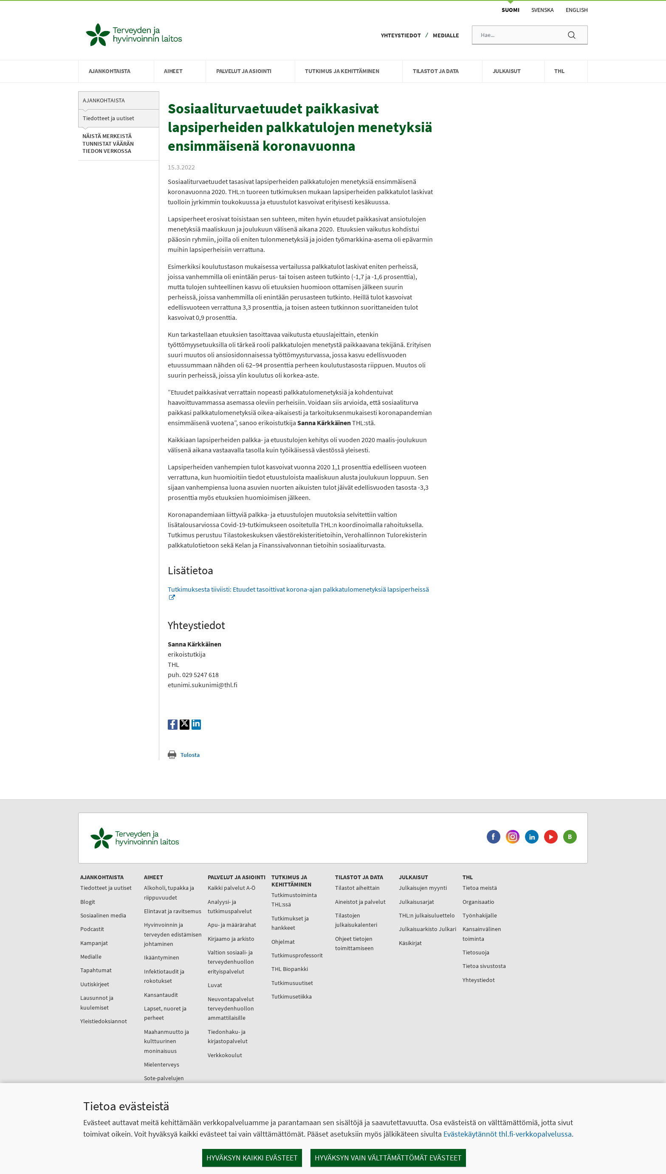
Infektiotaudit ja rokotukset (164, 976)
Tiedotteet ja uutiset (108, 118)
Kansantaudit (161, 995)
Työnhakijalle (480, 915)
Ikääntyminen (161, 957)
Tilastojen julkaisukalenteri (356, 920)
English (577, 10)
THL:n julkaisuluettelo (427, 915)
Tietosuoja (476, 952)
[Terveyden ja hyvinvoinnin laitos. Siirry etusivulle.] (172, 838)
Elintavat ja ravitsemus (172, 911)
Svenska (542, 10)
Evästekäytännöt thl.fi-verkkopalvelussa (507, 1134)
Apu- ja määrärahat (232, 924)
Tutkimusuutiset (292, 983)
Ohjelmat (283, 941)
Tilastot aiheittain (357, 888)
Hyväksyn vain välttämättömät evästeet (388, 1158)
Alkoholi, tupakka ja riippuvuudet (169, 892)
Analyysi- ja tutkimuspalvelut (230, 906)
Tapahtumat (96, 970)
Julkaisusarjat (416, 902)
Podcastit (92, 929)
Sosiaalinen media (103, 915)
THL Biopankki (289, 969)
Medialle (446, 35)
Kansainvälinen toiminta (482, 933)
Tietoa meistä (480, 888)
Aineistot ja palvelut (360, 902)
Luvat (215, 985)
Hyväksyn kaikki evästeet (252, 1158)
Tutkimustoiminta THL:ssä (294, 899)
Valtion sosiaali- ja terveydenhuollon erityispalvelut (231, 961)
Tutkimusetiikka (291, 996)
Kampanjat (94, 943)
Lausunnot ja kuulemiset (96, 1002)
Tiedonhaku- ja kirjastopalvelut (228, 1036)
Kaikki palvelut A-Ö (231, 888)
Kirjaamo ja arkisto (231, 939)
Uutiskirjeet (94, 984)
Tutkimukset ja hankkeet (290, 922)
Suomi (510, 10)
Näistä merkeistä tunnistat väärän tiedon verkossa (108, 143)
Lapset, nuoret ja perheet (165, 1013)
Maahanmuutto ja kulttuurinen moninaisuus (166, 1041)
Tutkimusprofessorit (297, 955)
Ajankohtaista (104, 100)
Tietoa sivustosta (484, 966)
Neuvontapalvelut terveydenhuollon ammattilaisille (231, 1008)
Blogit (87, 902)
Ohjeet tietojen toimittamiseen (354, 943)
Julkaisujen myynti (423, 888)
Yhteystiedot (401, 35)
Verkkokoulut (225, 1055)
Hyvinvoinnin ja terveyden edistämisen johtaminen (173, 934)
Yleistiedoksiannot (103, 1021)
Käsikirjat (410, 943)
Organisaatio (478, 902)
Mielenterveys (161, 1064)
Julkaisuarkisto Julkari (427, 929)
